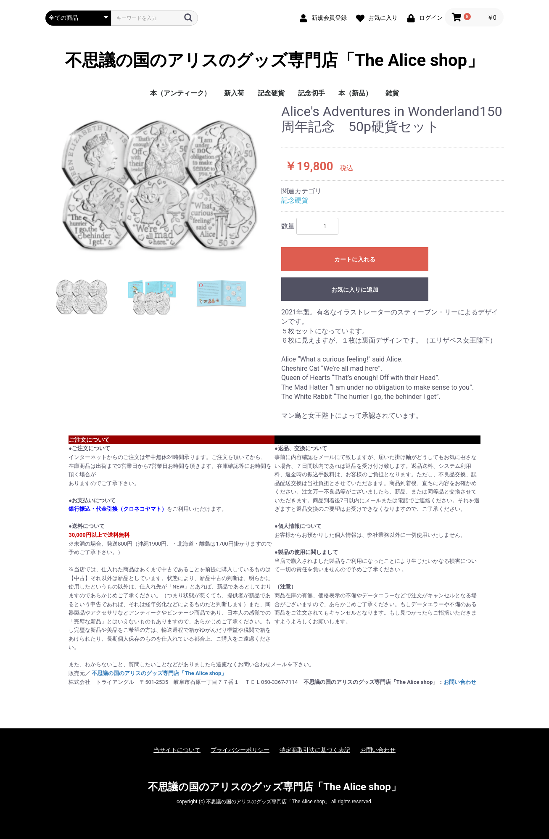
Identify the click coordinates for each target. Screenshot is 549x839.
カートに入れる (354, 259)
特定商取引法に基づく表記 (315, 750)
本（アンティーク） (180, 93)
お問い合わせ (459, 682)
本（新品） (355, 93)
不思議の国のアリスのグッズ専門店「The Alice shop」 (274, 60)
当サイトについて (177, 750)
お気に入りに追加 (354, 289)
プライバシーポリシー (240, 750)
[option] (160, 182)
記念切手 (311, 93)
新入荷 (234, 93)
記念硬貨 (271, 93)
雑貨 (392, 93)
